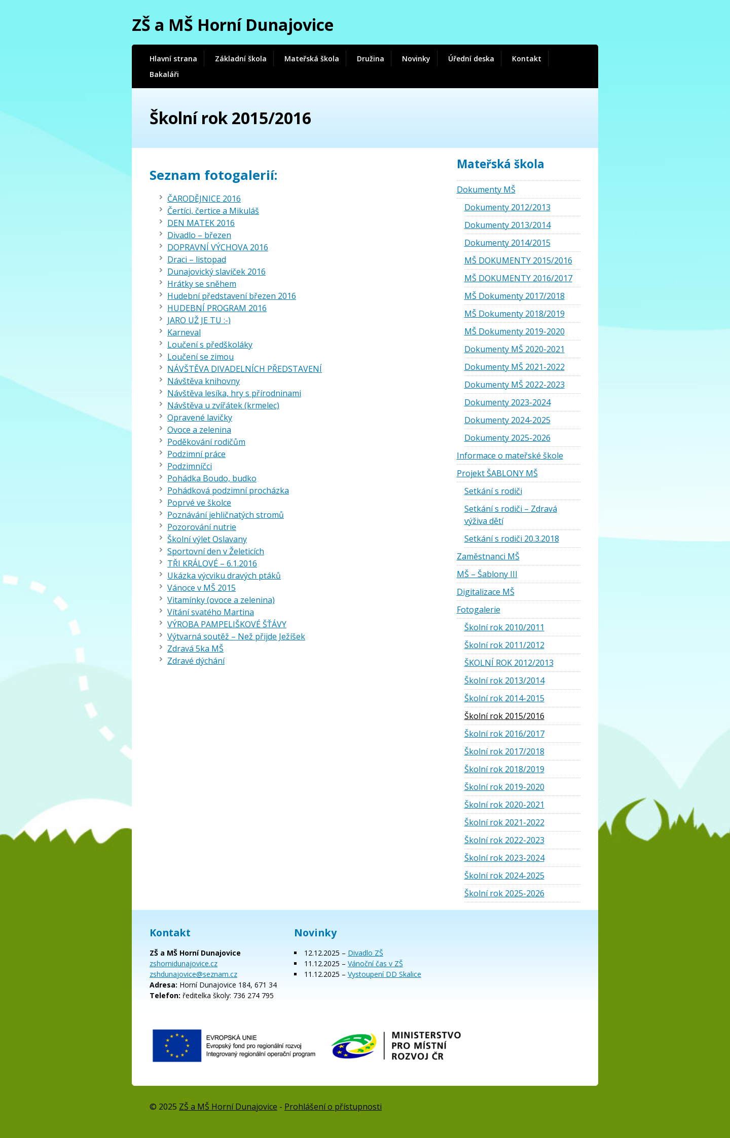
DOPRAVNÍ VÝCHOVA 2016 (217, 247)
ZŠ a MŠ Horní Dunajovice (233, 24)
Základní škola (241, 58)
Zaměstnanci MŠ (488, 556)
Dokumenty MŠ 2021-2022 (514, 366)
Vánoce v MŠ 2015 (201, 587)
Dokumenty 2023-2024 (507, 402)
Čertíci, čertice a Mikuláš (213, 210)
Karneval (184, 332)
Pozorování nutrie (201, 527)
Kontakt (526, 58)
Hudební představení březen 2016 (231, 295)
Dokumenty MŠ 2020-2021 (514, 349)
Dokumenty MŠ (486, 189)
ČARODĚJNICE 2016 (204, 198)
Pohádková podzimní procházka (228, 490)
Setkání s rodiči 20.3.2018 (511, 538)
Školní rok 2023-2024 (504, 857)
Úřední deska (471, 58)
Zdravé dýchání (196, 660)
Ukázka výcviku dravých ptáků (224, 575)
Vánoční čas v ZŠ (375, 963)
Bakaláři (164, 74)
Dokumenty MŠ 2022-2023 (514, 384)
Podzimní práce (196, 454)
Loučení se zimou (200, 356)
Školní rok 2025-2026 (504, 893)
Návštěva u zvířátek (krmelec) (223, 405)
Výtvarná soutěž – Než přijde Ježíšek (236, 636)
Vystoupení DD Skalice (384, 974)
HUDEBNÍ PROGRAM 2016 (217, 308)
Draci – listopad (196, 259)
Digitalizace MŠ (486, 591)
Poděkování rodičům (206, 441)
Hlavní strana (173, 58)
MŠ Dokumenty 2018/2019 (514, 313)
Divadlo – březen (199, 235)
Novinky (416, 58)
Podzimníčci (189, 466)
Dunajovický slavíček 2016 (216, 271)
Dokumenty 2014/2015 (507, 242)
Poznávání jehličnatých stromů (225, 514)
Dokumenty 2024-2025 (507, 420)
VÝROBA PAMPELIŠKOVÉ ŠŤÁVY (226, 624)
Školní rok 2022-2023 (504, 840)
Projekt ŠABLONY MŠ (497, 473)
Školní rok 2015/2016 (504, 716)
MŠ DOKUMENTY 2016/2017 (518, 278)
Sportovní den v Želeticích (215, 551)
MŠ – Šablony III (487, 574)
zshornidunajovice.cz (183, 963)
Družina (370, 58)
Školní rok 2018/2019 (504, 769)
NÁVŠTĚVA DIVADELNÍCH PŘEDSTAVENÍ (244, 368)
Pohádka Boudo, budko (212, 478)
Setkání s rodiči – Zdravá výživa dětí (510, 514)
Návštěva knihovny (203, 381)
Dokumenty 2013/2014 (507, 225)
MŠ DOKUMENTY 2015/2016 (518, 260)
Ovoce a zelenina (199, 429)
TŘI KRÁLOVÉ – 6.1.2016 (212, 563)
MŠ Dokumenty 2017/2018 (514, 295)
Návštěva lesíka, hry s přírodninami (234, 393)
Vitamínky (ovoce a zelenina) (221, 599)
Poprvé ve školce (199, 502)
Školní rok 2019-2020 (504, 786)
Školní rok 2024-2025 (504, 875)
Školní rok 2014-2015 (504, 698)
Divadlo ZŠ (365, 953)
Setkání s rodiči (493, 491)
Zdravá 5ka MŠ (195, 648)
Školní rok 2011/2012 (504, 645)
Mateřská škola (311, 58)
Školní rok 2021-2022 (504, 822)
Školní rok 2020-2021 (504, 804)
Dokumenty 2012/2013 (507, 207)
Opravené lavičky (199, 417)
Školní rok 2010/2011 (504, 627)
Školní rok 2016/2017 (504, 733)
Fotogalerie (478, 609)
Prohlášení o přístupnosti (333, 1106)
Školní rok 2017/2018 (504, 751)
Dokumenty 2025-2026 (507, 437)
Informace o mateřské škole (510, 455)
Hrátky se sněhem (201, 283)
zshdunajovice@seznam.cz (193, 974)
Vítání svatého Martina (210, 612)
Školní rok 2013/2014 (504, 680)
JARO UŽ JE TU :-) (199, 320)
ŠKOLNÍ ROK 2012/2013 (509, 662)
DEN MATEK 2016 (201, 223)
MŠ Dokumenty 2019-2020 (514, 331)
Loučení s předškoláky (209, 344)
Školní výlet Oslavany (207, 539)
